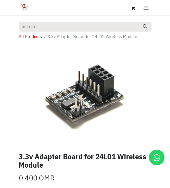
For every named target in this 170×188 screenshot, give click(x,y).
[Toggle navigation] (146, 7)
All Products (30, 37)
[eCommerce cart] (133, 7)
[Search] (145, 27)
